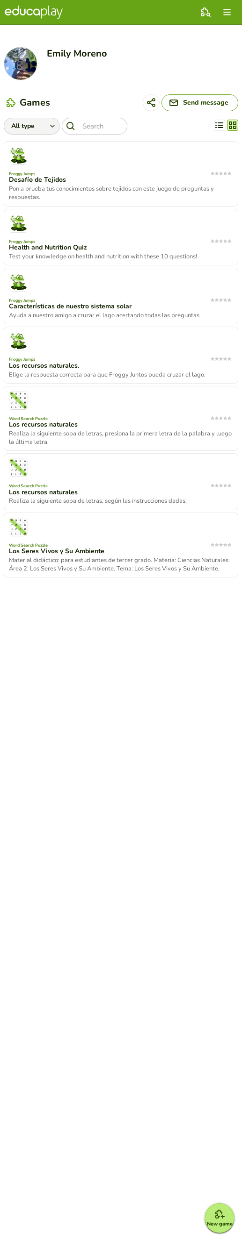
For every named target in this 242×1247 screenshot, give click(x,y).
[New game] (220, 1218)
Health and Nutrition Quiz (48, 247)
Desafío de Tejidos (37, 180)
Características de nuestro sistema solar (70, 306)
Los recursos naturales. (44, 366)
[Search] (94, 126)
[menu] (227, 12)
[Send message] (199, 102)
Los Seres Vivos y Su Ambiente (56, 551)
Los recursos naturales (43, 424)
